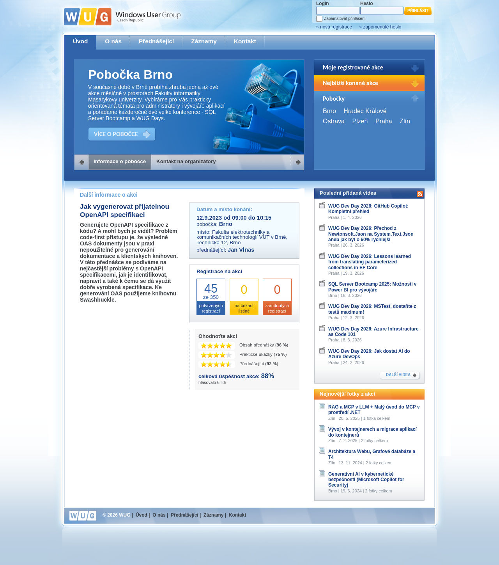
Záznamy (204, 41)
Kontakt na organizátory (186, 161)
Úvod (80, 41)
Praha (383, 121)
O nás (113, 41)
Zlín (405, 121)
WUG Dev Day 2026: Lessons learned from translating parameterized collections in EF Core (369, 262)
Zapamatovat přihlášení (344, 18)
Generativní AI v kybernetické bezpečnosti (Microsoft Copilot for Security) (366, 479)
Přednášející (156, 41)
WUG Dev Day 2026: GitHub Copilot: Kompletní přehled (368, 208)
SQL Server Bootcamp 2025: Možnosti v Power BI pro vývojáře (372, 286)
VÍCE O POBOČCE (116, 134)
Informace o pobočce (120, 161)
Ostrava (334, 121)
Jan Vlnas (241, 250)
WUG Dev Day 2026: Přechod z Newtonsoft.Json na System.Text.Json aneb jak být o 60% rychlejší (371, 234)
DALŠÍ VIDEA (398, 375)
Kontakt (245, 41)
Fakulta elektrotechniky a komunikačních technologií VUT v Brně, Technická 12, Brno (241, 237)
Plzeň (360, 121)
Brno (329, 111)
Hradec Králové (364, 111)
